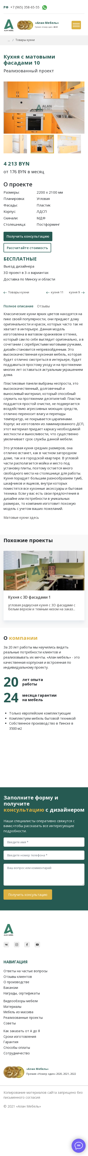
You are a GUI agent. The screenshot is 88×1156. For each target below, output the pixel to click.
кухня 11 (54, 292)
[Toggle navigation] (76, 25)
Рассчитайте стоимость (27, 248)
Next (79, 137)
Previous (6, 137)
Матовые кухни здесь (21, 517)
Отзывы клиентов (18, 976)
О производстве (16, 982)
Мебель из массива (18, 1012)
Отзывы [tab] (43, 306)
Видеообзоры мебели (21, 1001)
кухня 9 (76, 292)
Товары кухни (18, 292)
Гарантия (11, 1042)
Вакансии (11, 987)
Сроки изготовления (20, 1036)
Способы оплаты (17, 1047)
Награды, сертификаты (22, 993)
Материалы (12, 1006)
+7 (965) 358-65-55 (24, 7)
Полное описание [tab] (18, 306)
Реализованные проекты (23, 1017)
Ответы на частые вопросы (25, 971)
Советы (10, 1023)
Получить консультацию (28, 236)
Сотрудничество (17, 1053)
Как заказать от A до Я (22, 1031)
